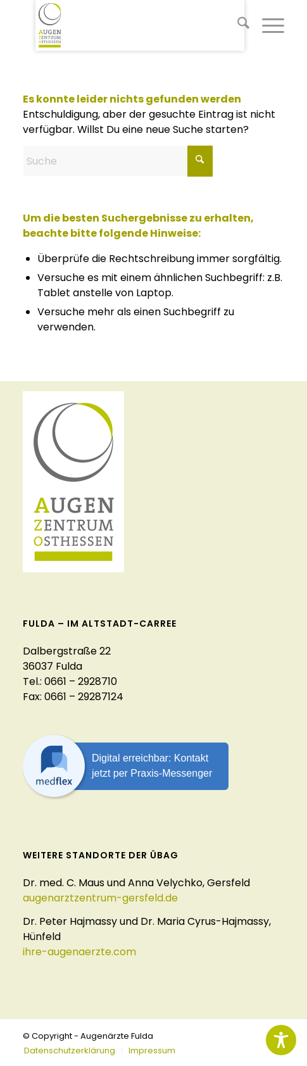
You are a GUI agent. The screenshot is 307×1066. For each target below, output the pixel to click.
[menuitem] (237, 25)
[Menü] (266, 25)
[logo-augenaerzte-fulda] (139, 25)
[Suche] (237, 25)
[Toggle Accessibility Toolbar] (281, 1040)
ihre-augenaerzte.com (79, 951)
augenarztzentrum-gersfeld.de (100, 898)
